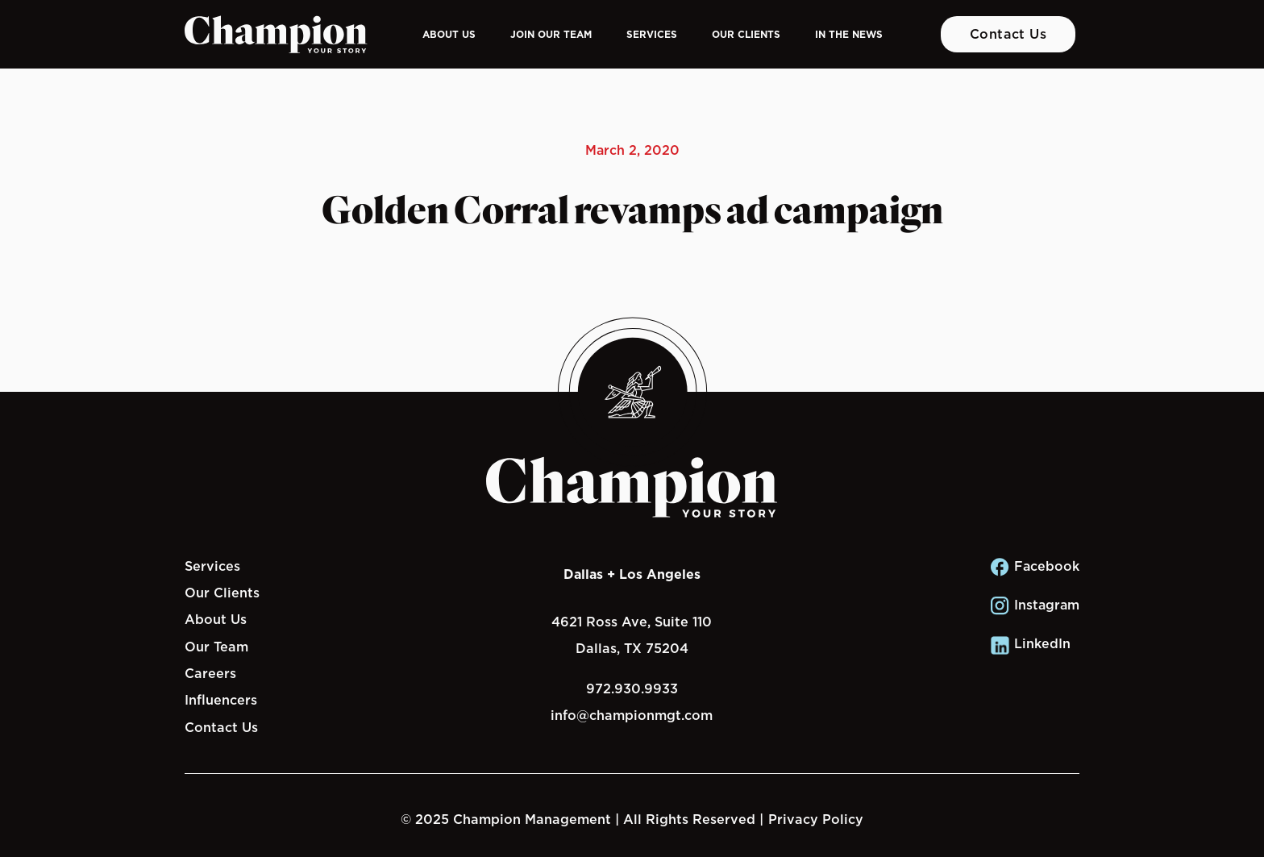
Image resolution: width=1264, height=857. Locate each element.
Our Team (216, 647)
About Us (449, 34)
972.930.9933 (632, 688)
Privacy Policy (815, 819)
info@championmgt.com (632, 715)
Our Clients (746, 34)
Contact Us (1008, 34)
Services (651, 34)
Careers (210, 673)
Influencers (221, 700)
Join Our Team (551, 34)
